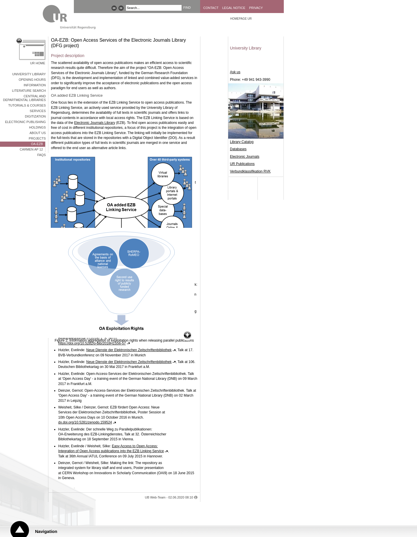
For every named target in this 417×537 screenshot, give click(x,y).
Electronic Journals (244, 157)
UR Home (37, 63)
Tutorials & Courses (27, 105)
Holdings (37, 127)
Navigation (46, 531)
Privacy (256, 8)
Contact (210, 8)
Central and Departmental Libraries (24, 98)
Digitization (35, 116)
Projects (37, 138)
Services (38, 111)
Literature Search (29, 90)
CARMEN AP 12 (31, 149)
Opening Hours (32, 79)
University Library (29, 74)
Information (35, 85)
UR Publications (242, 164)
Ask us (235, 72)
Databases (238, 149)
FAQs (41, 155)
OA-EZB (37, 144)
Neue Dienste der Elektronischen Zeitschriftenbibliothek (129, 350)
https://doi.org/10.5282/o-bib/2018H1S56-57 (92, 343)
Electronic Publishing (25, 122)
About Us (38, 133)
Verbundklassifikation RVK (250, 171)
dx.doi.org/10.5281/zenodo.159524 (85, 422)
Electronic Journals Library (94, 123)
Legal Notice (233, 8)
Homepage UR (241, 18)
